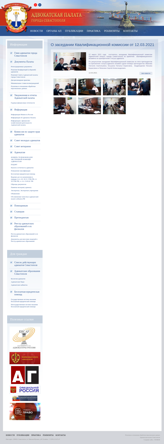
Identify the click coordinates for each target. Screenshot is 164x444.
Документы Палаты (24, 61)
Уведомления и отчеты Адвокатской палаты (25, 96)
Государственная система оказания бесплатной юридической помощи (23, 300)
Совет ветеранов (22, 146)
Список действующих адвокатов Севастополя (25, 263)
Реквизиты (112, 30)
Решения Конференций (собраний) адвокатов (23, 71)
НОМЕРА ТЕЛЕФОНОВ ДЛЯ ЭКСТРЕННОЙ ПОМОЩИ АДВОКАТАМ (22, 159)
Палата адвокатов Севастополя (57, 17)
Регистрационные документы (21, 67)
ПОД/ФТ (14, 164)
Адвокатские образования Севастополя (27, 272)
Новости (36, 30)
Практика (93, 30)
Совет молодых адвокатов (27, 140)
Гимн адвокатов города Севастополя (25, 54)
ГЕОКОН (157, 439)
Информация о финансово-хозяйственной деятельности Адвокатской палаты (21, 123)
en (39, 5)
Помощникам (21, 205)
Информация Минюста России (22, 114)
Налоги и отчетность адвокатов (22, 168)
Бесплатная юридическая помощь (23, 174)
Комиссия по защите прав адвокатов (27, 133)
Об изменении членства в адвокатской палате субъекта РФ (24, 198)
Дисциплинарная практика (20, 80)
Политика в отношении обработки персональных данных (23, 87)
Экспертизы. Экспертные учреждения (24, 190)
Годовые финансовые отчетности (23, 103)
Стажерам (19, 211)
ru (35, 5)
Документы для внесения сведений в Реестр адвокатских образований (24, 240)
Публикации (74, 30)
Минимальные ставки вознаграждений (25, 83)
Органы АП (53, 30)
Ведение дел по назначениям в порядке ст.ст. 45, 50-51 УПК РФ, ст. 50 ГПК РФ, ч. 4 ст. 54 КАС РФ (24, 179)
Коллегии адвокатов (18, 279)
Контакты (130, 30)
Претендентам (21, 217)
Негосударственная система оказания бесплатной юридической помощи (24, 306)
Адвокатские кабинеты (19, 285)
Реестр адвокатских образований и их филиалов (24, 226)
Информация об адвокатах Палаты (23, 118)
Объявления (15, 194)
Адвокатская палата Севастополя (16, 18)
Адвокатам (19, 152)
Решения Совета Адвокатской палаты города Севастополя (24, 76)
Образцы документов (18, 184)
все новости (146, 73)
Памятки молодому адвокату (21, 187)
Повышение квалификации (20, 171)
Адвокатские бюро (17, 282)
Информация (20, 109)
